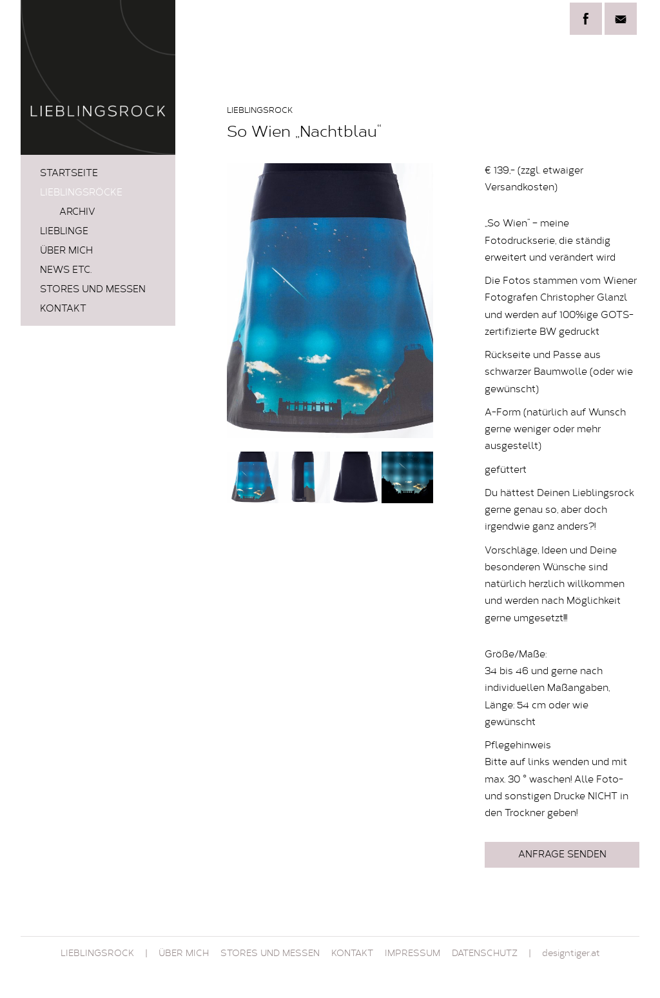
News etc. (66, 270)
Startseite (69, 174)
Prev (243, 300)
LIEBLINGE (64, 232)
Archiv (77, 212)
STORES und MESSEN (93, 290)
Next (416, 300)
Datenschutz (485, 954)
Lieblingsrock (97, 954)
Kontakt (63, 309)
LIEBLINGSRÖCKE (81, 193)
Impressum (412, 954)
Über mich (66, 251)
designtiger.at (571, 954)
